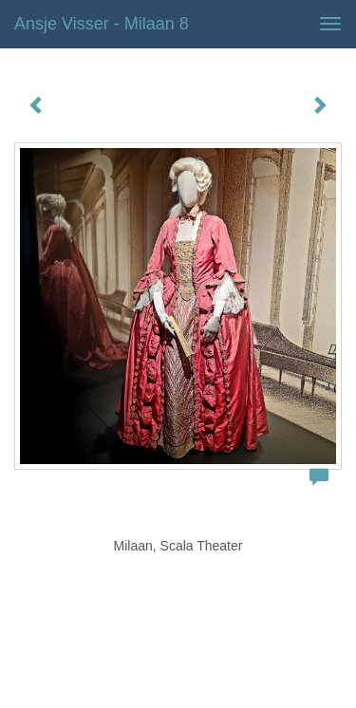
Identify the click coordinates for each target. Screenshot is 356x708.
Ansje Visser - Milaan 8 (101, 23)
